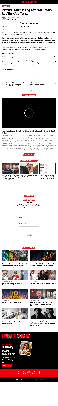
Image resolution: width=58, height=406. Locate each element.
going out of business (18, 73)
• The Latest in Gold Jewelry (8, 358)
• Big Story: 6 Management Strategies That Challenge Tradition (8, 354)
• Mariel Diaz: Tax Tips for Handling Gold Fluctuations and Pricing (9, 360)
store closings (47, 73)
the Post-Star (12, 69)
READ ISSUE (6, 365)
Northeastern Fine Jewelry (34, 73)
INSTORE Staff (12, 19)
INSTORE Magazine (28, 379)
